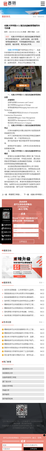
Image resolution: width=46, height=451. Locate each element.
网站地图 (16, 423)
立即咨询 (33, 449)
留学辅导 (5, 394)
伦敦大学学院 (7, 386)
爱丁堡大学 (6, 382)
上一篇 (12, 194)
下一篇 (34, 194)
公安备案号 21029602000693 (31, 421)
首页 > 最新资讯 (38, 17)
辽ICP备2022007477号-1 (11, 421)
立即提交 (23, 241)
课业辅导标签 (26, 423)
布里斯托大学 (7, 373)
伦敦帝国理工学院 (9, 377)
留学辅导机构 (7, 399)
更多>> (41, 282)
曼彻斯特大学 (7, 369)
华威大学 (5, 390)
